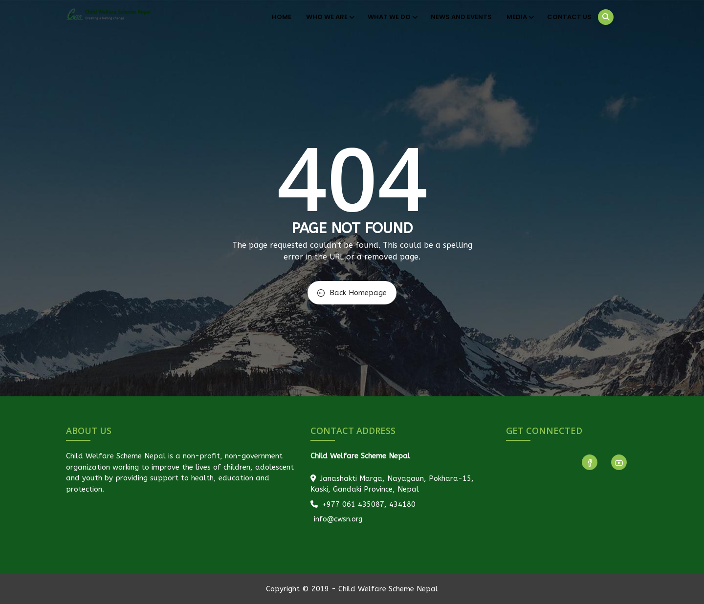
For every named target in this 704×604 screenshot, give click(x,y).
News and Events (461, 17)
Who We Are (329, 17)
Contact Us (569, 17)
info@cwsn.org (337, 519)
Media (519, 17)
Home (281, 17)
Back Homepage (352, 292)
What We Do (392, 17)
